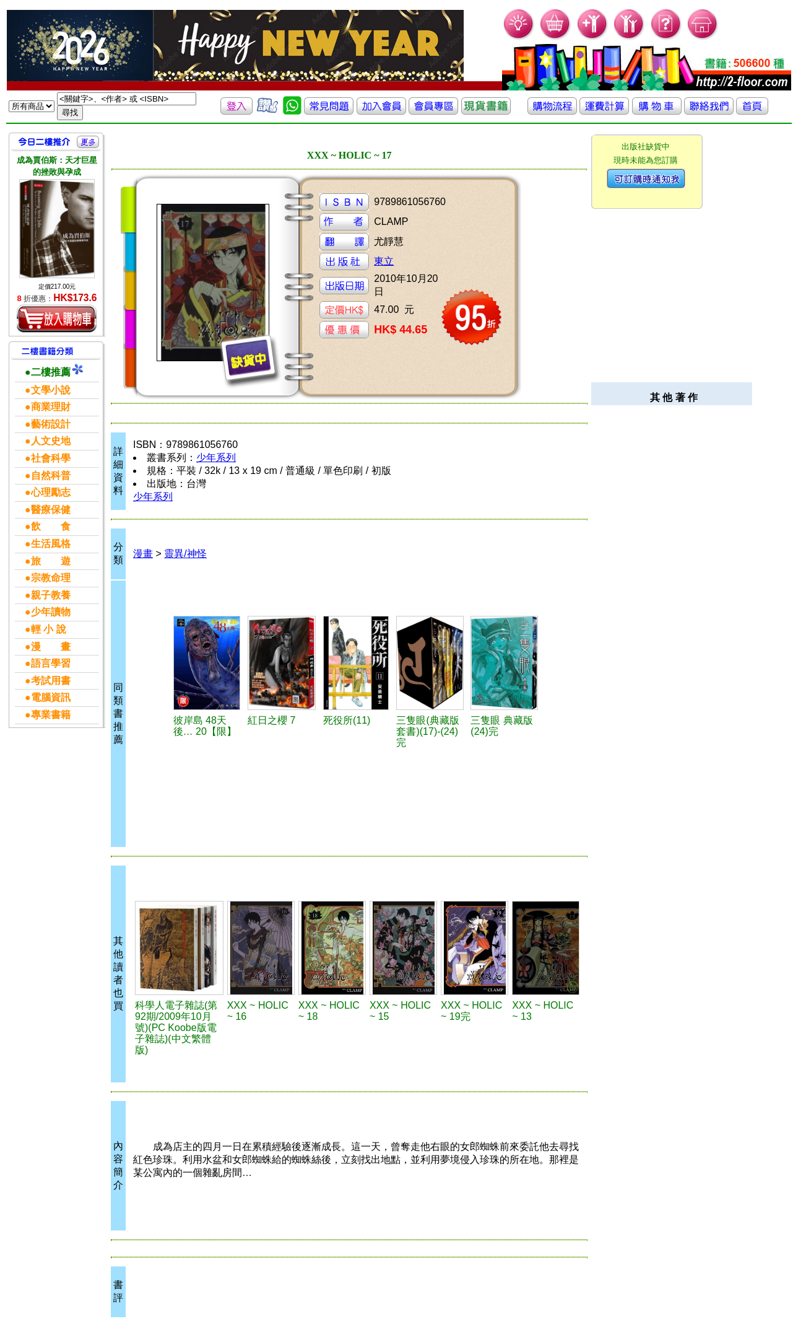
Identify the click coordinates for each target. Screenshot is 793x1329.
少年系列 (216, 457)
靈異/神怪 (185, 553)
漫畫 (143, 553)
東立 (384, 261)
